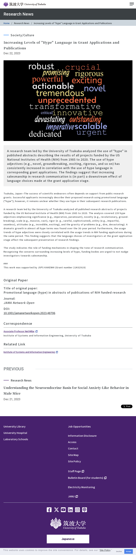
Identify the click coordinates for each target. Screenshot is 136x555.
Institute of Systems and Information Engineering (29, 351)
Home (7, 23)
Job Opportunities (79, 426)
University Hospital (15, 433)
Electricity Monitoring (81, 487)
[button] (3, 553)
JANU (71, 496)
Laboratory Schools (16, 439)
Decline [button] (119, 551)
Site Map (73, 455)
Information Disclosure (82, 435)
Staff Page (74, 471)
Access (72, 442)
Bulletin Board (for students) (85, 477)
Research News (21, 23)
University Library (15, 426)
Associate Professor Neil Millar (19, 331)
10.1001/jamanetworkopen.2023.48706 (29, 313)
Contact (73, 448)
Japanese (68, 539)
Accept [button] (128, 551)
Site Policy (74, 461)
